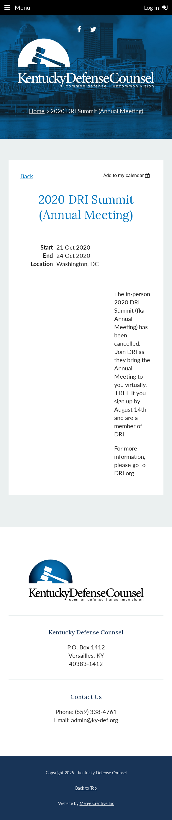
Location (42, 263)
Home (37, 110)
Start (46, 247)
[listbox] (127, 175)
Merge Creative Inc (97, 803)
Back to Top (86, 788)
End (48, 255)
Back (26, 175)
